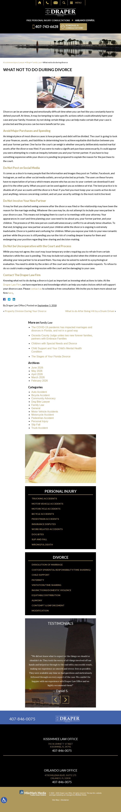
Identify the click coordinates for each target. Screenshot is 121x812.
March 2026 (38, 377)
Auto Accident (39, 392)
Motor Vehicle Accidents (44, 411)
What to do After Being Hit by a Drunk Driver (89, 310)
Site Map (55, 800)
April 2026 (37, 374)
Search (64, 2)
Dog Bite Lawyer (40, 401)
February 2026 (39, 380)
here (10, 292)
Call (47, 2)
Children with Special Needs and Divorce (54, 343)
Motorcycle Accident (42, 414)
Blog (28, 62)
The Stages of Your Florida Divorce (50, 356)
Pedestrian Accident (42, 418)
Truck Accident (39, 428)
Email (55, 2)
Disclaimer (65, 800)
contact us (36, 288)
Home (39, 2)
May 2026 (36, 371)
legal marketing (57, 795)
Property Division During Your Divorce (25, 310)
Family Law (36, 62)
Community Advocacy (43, 398)
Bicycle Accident (40, 395)
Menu (78, 2)
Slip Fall (35, 424)
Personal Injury (39, 421)
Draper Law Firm (12, 284)
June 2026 (37, 367)
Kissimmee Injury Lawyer (14, 62)
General (35, 408)
